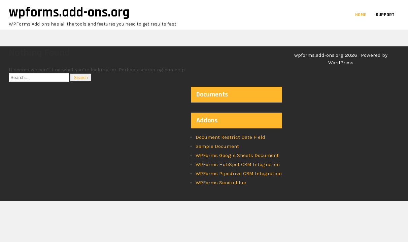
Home (360, 15)
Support (385, 15)
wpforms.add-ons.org (69, 12)
